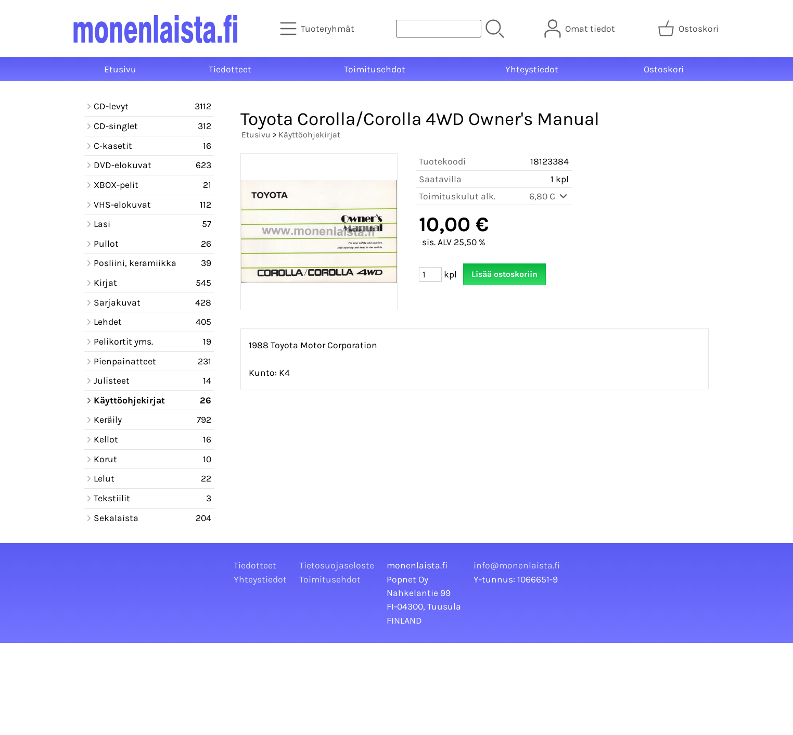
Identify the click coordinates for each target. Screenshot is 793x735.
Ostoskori (664, 69)
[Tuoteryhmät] (318, 28)
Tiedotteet (230, 69)
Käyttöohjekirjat (309, 135)
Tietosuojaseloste (336, 565)
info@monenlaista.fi (517, 565)
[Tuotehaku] (438, 28)
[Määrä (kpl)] (430, 274)
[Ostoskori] (689, 28)
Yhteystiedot (531, 69)
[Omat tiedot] (580, 28)
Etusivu (120, 69)
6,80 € (549, 196)
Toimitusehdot (374, 69)
